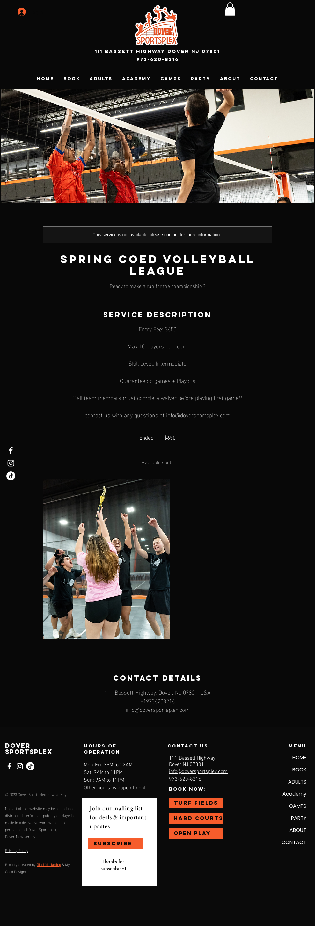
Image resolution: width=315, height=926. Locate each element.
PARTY (298, 818)
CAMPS (297, 806)
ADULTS (297, 781)
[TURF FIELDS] (196, 803)
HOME (299, 757)
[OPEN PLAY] (196, 833)
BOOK (299, 769)
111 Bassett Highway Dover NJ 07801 (157, 51)
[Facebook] (10, 450)
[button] (230, 9)
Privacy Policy (16, 850)
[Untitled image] (106, 559)
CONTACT (294, 842)
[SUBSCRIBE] (115, 843)
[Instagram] (10, 463)
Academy (294, 794)
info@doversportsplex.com (198, 772)
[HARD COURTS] (196, 818)
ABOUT (297, 830)
